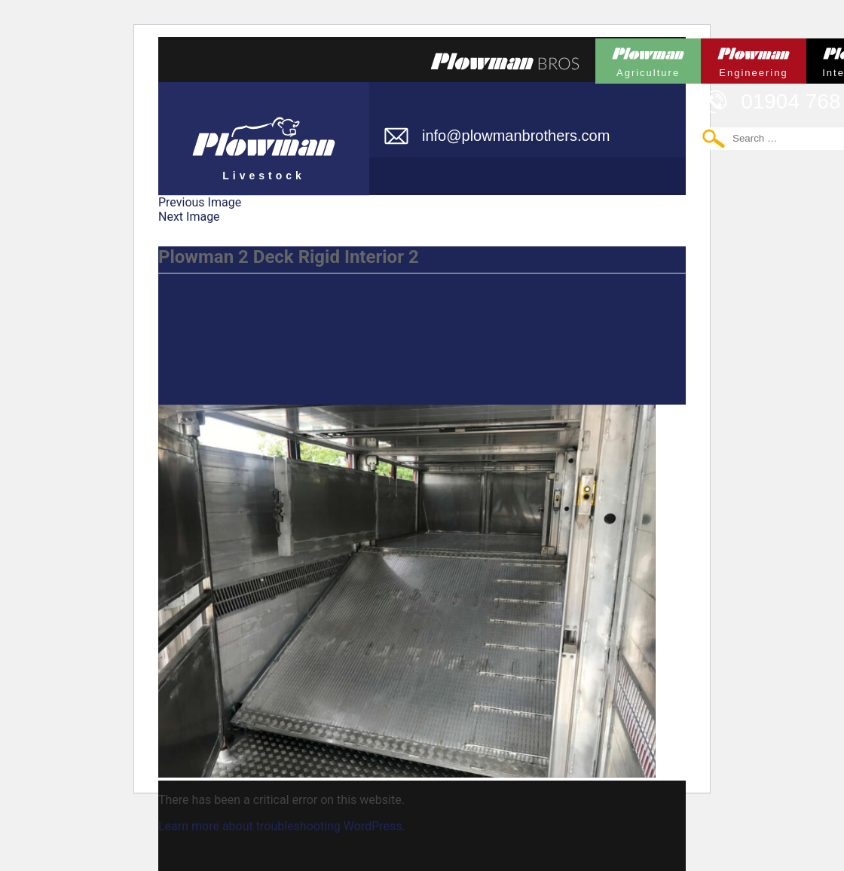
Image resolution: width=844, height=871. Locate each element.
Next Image (189, 216)
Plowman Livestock (263, 132)
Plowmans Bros (505, 61)
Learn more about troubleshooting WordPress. (281, 826)
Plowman (648, 58)
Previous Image (199, 202)
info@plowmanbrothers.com (516, 135)
